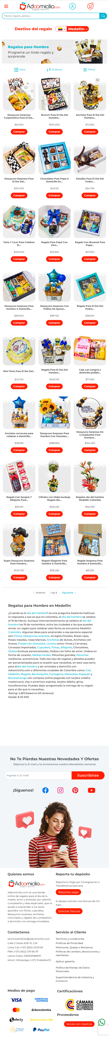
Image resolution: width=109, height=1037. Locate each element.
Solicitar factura (69, 911)
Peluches (82, 655)
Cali (88, 670)
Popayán (84, 674)
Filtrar (89, 70)
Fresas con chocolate (31, 643)
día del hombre (37, 613)
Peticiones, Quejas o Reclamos (74, 947)
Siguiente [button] (69, 592)
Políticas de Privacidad (69, 943)
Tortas (55, 647)
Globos (12, 651)
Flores (18, 635)
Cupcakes (43, 647)
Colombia (14, 632)
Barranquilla (40, 674)
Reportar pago (68, 892)
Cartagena (56, 674)
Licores (51, 643)
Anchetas (53, 639)
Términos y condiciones (70, 938)
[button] (19, 114)
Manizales (70, 674)
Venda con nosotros (79, 1024)
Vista (20, 70)
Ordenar (54, 70)
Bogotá (25, 674)
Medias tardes (41, 655)
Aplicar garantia (65, 961)
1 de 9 (54, 592)
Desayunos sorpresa (36, 635)
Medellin (14, 674)
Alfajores (66, 647)
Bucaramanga (17, 677)
